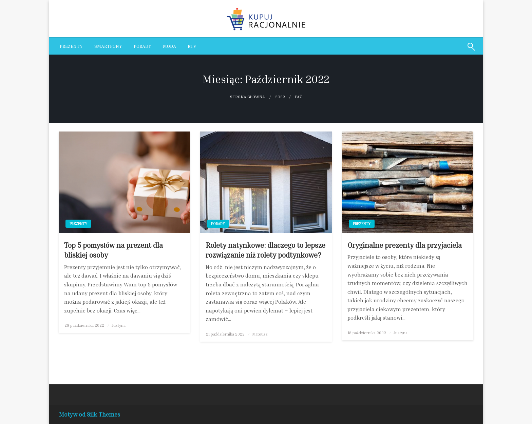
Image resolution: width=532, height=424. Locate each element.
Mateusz (260, 334)
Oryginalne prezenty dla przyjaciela (404, 245)
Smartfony (108, 46)
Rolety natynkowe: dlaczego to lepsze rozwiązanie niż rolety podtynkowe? (265, 250)
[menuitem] (71, 46)
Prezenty (71, 46)
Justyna (119, 325)
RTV (192, 46)
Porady (142, 46)
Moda (169, 46)
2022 (280, 96)
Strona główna (247, 96)
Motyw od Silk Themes (89, 414)
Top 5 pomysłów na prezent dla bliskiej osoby (113, 250)
